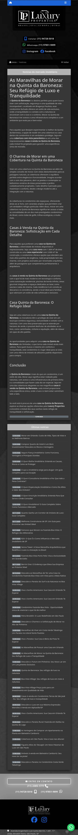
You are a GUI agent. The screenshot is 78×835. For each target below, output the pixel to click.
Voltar (65, 62)
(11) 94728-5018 (45, 38)
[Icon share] (30, 51)
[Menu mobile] (10, 2)
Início (13, 62)
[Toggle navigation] (65, 2)
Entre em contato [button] (39, 781)
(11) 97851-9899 (47, 45)
